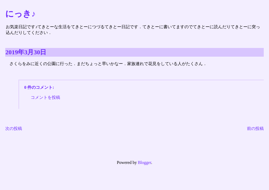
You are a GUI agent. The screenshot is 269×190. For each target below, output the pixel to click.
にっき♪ (20, 13)
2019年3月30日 (25, 52)
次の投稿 (13, 128)
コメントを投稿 (45, 97)
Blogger (144, 162)
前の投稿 (255, 128)
